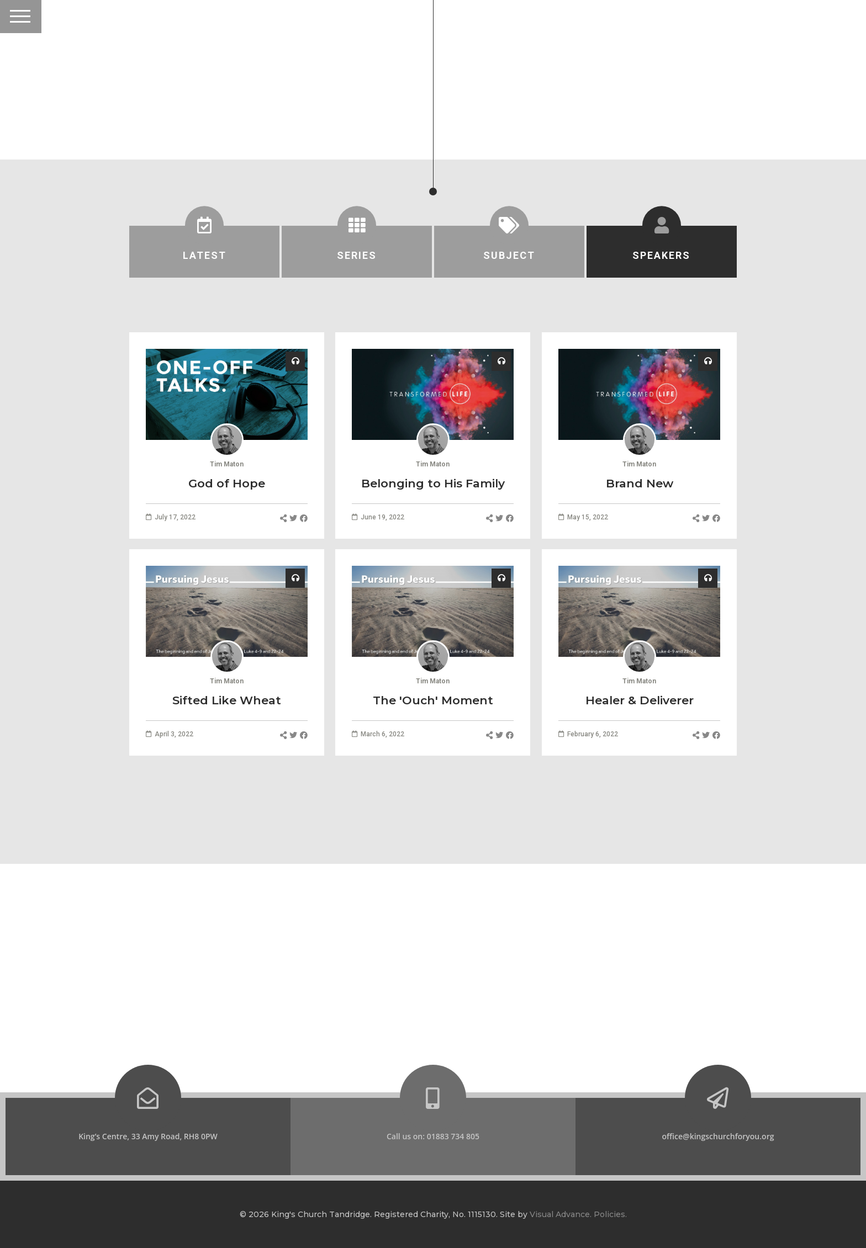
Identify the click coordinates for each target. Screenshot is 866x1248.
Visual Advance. (561, 1214)
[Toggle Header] (20, 16)
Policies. (610, 1214)
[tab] (204, 252)
